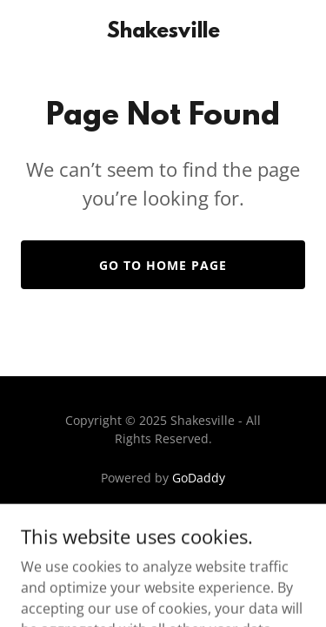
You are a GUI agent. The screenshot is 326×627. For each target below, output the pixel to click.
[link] (163, 32)
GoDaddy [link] (198, 477)
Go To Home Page (163, 265)
